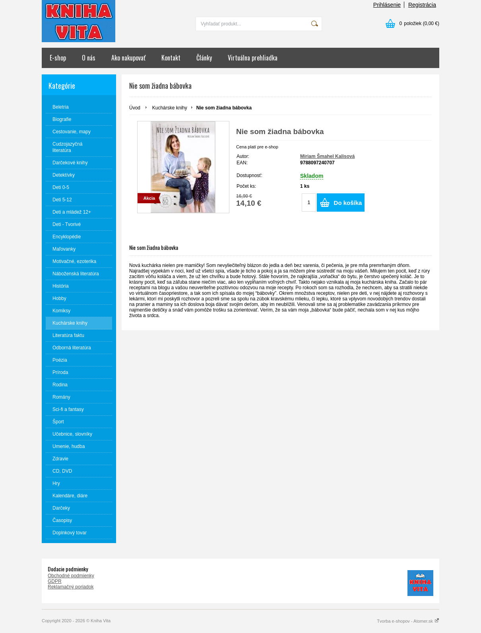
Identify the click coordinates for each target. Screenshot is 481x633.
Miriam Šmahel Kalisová (327, 156)
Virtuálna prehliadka (252, 57)
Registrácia (422, 5)
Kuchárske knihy (169, 108)
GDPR (55, 581)
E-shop (58, 57)
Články (204, 57)
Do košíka (348, 202)
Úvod (134, 108)
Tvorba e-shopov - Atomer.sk (408, 621)
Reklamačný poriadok (70, 587)
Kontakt (170, 57)
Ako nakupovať (128, 57)
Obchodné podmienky (71, 575)
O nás (88, 57)
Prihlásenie (387, 5)
